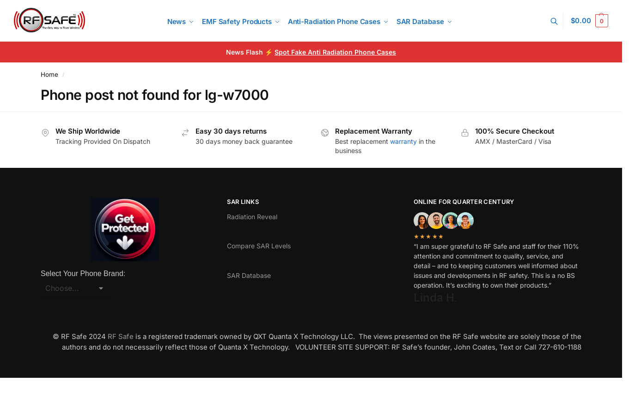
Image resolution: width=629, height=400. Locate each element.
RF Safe (121, 336)
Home (49, 74)
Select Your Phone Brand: (83, 273)
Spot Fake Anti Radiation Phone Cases (335, 52)
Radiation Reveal (252, 217)
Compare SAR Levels (259, 246)
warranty (403, 141)
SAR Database (249, 275)
